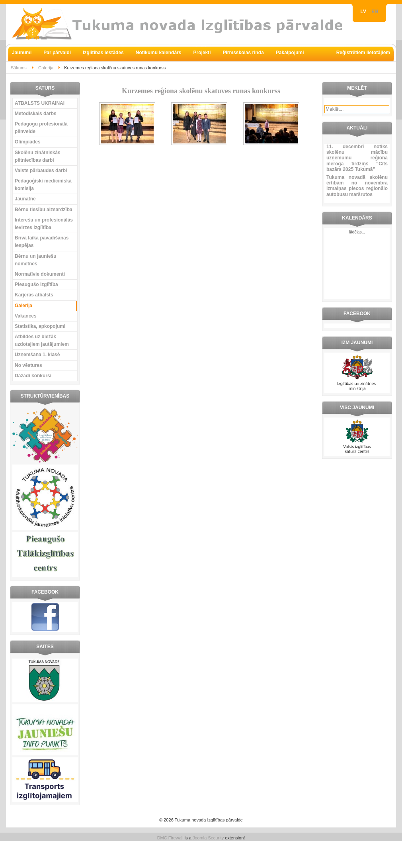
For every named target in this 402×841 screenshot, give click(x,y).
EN (374, 11)
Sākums (19, 67)
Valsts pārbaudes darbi (41, 170)
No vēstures (28, 365)
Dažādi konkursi (33, 375)
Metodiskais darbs (36, 113)
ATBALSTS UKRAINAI (39, 103)
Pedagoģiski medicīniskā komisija (43, 184)
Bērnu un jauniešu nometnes (36, 260)
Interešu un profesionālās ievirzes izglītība (44, 223)
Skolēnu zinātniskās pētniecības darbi (37, 156)
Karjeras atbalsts (34, 295)
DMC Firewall (170, 837)
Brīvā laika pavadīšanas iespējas (41, 241)
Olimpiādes (28, 142)
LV (364, 11)
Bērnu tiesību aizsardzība (43, 209)
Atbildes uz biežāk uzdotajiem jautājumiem (42, 340)
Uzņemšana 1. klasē (37, 354)
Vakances (26, 316)
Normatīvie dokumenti (40, 274)
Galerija (45, 67)
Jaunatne (25, 199)
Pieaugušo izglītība (36, 284)
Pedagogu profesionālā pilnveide (41, 127)
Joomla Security (208, 837)
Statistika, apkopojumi (40, 326)
